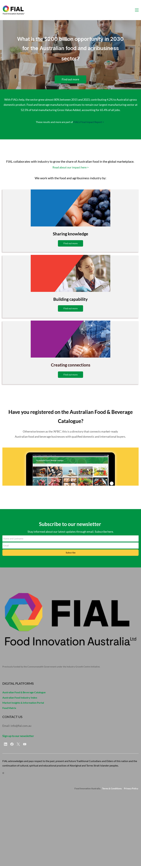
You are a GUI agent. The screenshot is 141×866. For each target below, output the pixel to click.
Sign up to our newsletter (18, 736)
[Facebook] (12, 744)
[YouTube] (24, 744)
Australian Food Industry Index (19, 697)
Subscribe (70, 552)
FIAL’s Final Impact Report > (88, 121)
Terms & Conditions (112, 788)
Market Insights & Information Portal (23, 702)
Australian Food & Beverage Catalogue (24, 692)
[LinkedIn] (5, 744)
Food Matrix (9, 707)
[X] (18, 744)
